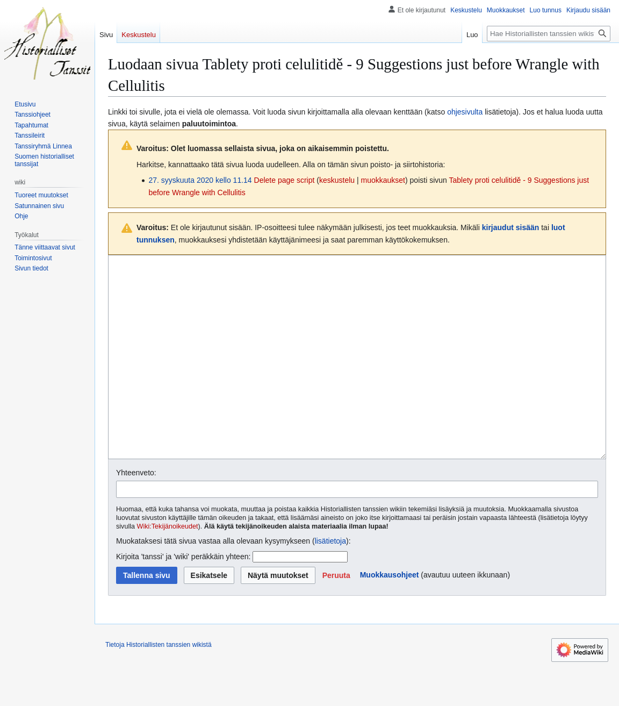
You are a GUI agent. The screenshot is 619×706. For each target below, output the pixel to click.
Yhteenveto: (136, 513)
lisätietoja (330, 581)
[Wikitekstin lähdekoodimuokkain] (357, 377)
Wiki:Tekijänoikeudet (167, 566)
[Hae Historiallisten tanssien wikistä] (548, 33)
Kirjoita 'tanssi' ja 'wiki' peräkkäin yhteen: (183, 597)
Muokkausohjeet (389, 615)
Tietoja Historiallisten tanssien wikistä (158, 685)
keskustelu (337, 180)
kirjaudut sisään (510, 227)
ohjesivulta (465, 112)
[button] (336, 615)
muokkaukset (383, 180)
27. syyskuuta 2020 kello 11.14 (199, 180)
